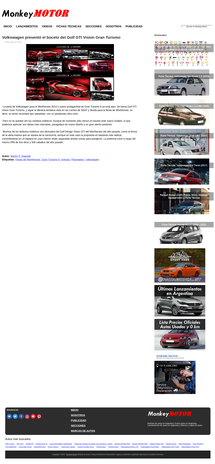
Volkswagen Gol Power (150, 447)
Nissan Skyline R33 (122, 444)
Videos (47, 26)
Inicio (8, 26)
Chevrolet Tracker (68, 447)
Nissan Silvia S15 (157, 444)
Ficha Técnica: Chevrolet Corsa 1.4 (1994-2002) (184, 106)
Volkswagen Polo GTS (190, 447)
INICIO (74, 410)
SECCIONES (78, 425)
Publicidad (134, 26)
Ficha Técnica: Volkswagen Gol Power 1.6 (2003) (184, 76)
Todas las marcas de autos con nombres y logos (93, 444)
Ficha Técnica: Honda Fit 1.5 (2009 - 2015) (184, 224)
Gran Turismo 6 (51, 159)
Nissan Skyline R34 (140, 444)
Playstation (77, 159)
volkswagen (92, 159)
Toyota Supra (113, 447)
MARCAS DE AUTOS (83, 431)
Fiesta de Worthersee (27, 159)
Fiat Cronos (9, 444)
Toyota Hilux (101, 447)
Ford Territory (198, 444)
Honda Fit (29, 444)
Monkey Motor (71, 454)
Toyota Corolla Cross (85, 447)
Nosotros (113, 26)
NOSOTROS (78, 415)
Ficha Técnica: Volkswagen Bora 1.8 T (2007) (183, 135)
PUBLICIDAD (78, 420)
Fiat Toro (20, 444)
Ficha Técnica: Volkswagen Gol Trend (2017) (184, 165)
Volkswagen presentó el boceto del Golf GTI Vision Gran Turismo (61, 37)
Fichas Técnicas (68, 26)
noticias (65, 159)
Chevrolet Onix (40, 447)
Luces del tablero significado (60, 444)
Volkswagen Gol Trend (170, 447)
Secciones (93, 26)
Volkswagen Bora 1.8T (130, 447)
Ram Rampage (184, 444)
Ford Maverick (10, 447)
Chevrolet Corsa (25, 447)
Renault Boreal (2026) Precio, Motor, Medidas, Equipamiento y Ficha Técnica (184, 196)
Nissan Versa (171, 444)
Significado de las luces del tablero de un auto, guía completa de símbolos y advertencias (184, 48)
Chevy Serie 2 (53, 447)
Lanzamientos (27, 26)
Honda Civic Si (41, 444)
